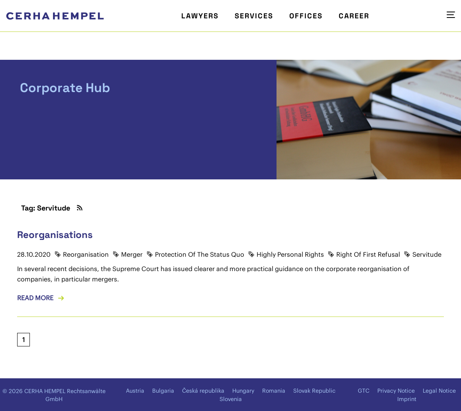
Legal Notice (439, 390)
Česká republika (203, 390)
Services (254, 15)
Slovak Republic (314, 390)
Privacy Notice (396, 390)
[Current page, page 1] (23, 339)
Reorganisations (55, 234)
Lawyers (200, 15)
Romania (273, 390)
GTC (363, 390)
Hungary (243, 390)
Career (354, 15)
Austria (135, 390)
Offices (306, 15)
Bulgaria (163, 390)
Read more (35, 298)
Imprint (406, 399)
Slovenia (231, 399)
